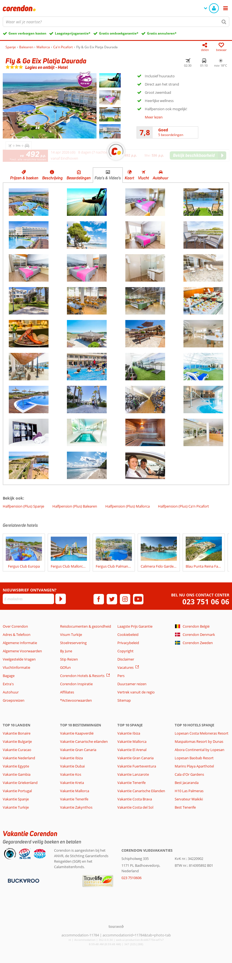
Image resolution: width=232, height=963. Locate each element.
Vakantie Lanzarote (133, 774)
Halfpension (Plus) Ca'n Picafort (183, 506)
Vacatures (125, 667)
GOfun (65, 667)
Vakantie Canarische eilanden (84, 741)
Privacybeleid (128, 642)
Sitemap (124, 700)
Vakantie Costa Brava (134, 799)
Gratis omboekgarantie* (118, 33)
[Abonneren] (60, 599)
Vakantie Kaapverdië (77, 733)
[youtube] (138, 599)
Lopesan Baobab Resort (194, 757)
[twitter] (112, 599)
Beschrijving (52, 177)
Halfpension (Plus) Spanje (23, 506)
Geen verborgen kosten (27, 33)
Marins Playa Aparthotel (194, 766)
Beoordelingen (79, 177)
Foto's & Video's (108, 177)
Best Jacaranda (187, 782)
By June (66, 650)
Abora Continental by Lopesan (199, 749)
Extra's (8, 683)
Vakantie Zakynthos (76, 807)
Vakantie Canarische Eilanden (141, 790)
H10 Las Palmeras (189, 790)
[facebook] (99, 599)
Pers (121, 675)
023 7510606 (131, 877)
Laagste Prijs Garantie (134, 626)
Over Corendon (15, 626)
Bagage (9, 675)
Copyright (125, 650)
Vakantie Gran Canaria (78, 749)
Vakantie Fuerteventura (136, 766)
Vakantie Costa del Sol (135, 807)
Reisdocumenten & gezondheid (85, 626)
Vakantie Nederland (19, 757)
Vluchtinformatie (16, 667)
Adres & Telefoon (16, 634)
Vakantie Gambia (16, 774)
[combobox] (116, 21)
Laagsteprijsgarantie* (72, 33)
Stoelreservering (73, 642)
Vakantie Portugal (17, 790)
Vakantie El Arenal (131, 749)
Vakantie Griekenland (20, 782)
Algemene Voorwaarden (22, 650)
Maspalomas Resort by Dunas (199, 741)
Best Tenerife (185, 807)
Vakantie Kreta (72, 782)
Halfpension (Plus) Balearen (74, 506)
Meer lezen (154, 117)
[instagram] (125, 599)
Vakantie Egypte (16, 766)
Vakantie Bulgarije (17, 741)
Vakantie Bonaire (16, 733)
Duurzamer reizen (131, 683)
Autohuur (160, 177)
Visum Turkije (71, 634)
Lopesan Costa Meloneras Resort (201, 733)
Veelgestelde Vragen (19, 659)
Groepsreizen (13, 700)
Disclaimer (125, 659)
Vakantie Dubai (72, 766)
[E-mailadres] (28, 599)
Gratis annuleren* (162, 33)
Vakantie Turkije (16, 807)
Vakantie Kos (70, 774)
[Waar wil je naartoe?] (116, 21)
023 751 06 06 (205, 601)
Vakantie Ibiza (71, 757)
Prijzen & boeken (24, 177)
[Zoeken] (224, 21)
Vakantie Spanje (16, 799)
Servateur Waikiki (189, 799)
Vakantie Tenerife (74, 799)
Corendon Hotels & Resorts (82, 675)
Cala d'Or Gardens (189, 774)
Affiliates (67, 692)
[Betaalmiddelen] (23, 880)
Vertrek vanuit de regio (136, 692)
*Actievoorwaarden (76, 700)
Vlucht (143, 177)
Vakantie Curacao (17, 749)
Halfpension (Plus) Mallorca (127, 506)
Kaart (129, 177)
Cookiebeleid (127, 634)
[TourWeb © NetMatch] (116, 926)
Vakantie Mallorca (74, 790)
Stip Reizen (69, 659)
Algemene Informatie (20, 642)
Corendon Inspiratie (76, 683)
